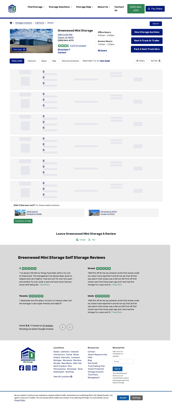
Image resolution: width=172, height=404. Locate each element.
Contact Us (119, 9)
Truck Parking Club (96, 366)
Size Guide (105, 61)
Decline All (150, 398)
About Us (103, 7)
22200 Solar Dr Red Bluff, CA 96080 (34, 213)
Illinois (76, 354)
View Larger (19, 49)
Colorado (75, 352)
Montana (77, 360)
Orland (50, 23)
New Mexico (67, 363)
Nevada (57, 363)
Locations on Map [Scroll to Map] (23, 221)
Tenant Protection (96, 369)
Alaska (56, 352)
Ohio (70, 366)
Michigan (58, 360)
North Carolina (60, 366)
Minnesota (67, 360)
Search (156, 24)
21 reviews (48, 325)
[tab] (17, 61)
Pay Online (155, 8)
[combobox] (155, 61)
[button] (13, 41)
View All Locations (63, 376)
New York (77, 363)
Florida (69, 354)
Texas (80, 369)
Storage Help (83, 7)
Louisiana (75, 357)
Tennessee (71, 369)
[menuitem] (36, 8)
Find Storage (35, 7)
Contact (62, 52)
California (39, 23)
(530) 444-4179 (136, 9)
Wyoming (69, 372)
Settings (136, 398)
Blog (90, 360)
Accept (123, 398)
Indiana (57, 357)
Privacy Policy (19, 400)
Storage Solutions (59, 7)
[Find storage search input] (137, 23)
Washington (59, 372)
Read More (45, 285)
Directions (64, 49)
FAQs (90, 357)
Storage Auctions (96, 372)
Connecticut (59, 354)
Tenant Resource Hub (97, 354)
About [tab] (44, 61)
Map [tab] (54, 61)
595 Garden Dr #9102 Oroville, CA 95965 (109, 213)
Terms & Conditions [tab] (70, 61)
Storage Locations (23, 23)
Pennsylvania (60, 369)
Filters (142, 61)
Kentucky (65, 357)
